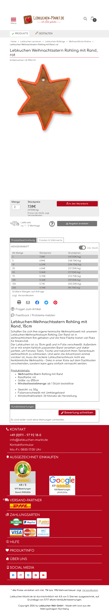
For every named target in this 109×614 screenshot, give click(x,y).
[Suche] (85, 20)
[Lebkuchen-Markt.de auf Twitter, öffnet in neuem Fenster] (28, 575)
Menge (16, 202)
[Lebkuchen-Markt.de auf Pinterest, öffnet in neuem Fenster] (35, 575)
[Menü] (12, 19)
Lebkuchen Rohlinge (55, 41)
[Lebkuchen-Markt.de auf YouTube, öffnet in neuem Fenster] (43, 575)
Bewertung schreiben (77, 412)
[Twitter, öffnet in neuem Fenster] (46, 302)
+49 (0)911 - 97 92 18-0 (25, 435)
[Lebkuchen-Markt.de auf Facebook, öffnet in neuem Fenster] (13, 575)
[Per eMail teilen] (28, 303)
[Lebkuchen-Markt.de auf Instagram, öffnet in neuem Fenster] (20, 575)
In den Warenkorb (77, 203)
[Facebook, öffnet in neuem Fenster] (37, 302)
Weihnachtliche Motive (80, 41)
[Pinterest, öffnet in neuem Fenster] (55, 302)
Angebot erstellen (77, 223)
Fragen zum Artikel (26, 309)
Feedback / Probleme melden (33, 315)
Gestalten (44, 33)
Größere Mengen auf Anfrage (28, 291)
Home (13, 41)
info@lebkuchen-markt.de (29, 440)
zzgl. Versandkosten (23, 295)
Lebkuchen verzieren (30, 41)
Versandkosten (35, 215)
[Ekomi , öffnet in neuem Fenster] (23, 477)
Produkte (20, 33)
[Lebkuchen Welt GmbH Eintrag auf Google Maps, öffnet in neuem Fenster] (62, 480)
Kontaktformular (22, 444)
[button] (23, 240)
